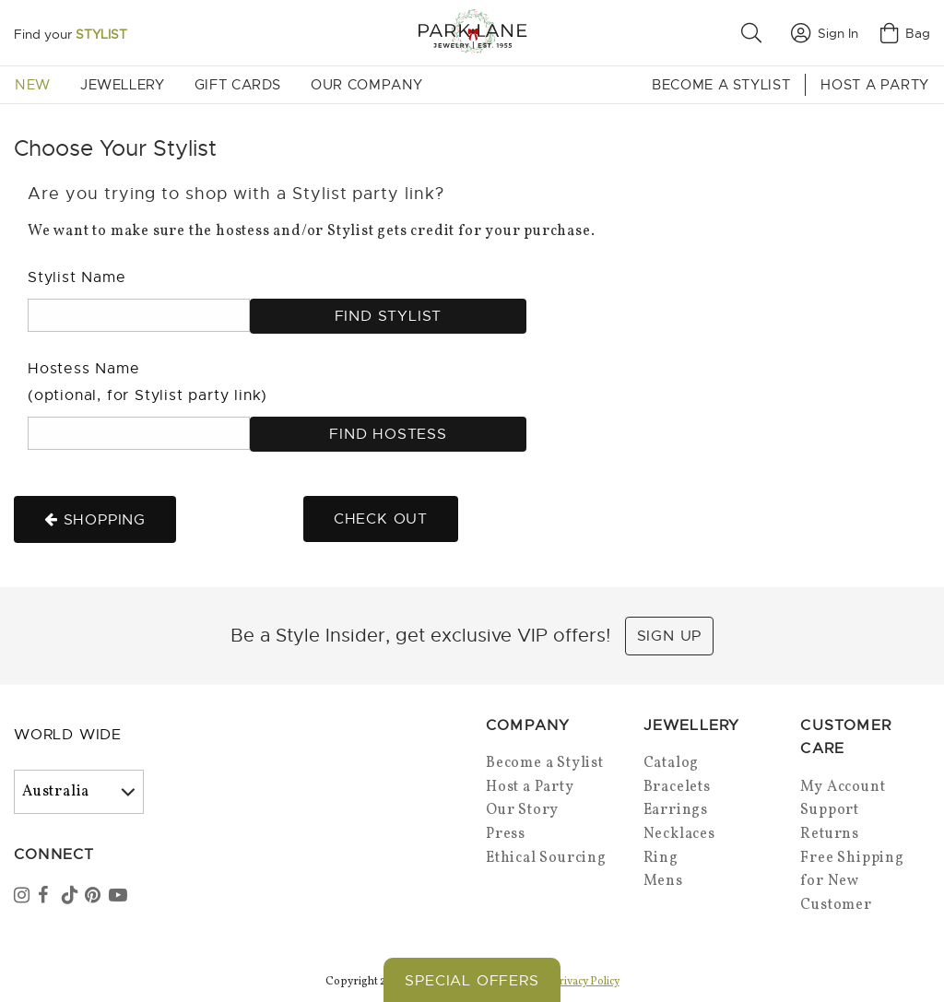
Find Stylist (388, 316)
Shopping (95, 520)
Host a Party (874, 85)
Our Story (522, 810)
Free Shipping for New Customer (851, 881)
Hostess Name (147, 382)
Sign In (824, 33)
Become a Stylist (721, 85)
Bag (905, 33)
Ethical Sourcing (546, 858)
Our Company (367, 85)
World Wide (68, 734)
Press (505, 834)
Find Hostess (388, 434)
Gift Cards (238, 85)
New (33, 85)
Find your (70, 34)
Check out (381, 519)
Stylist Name (77, 277)
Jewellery (122, 85)
